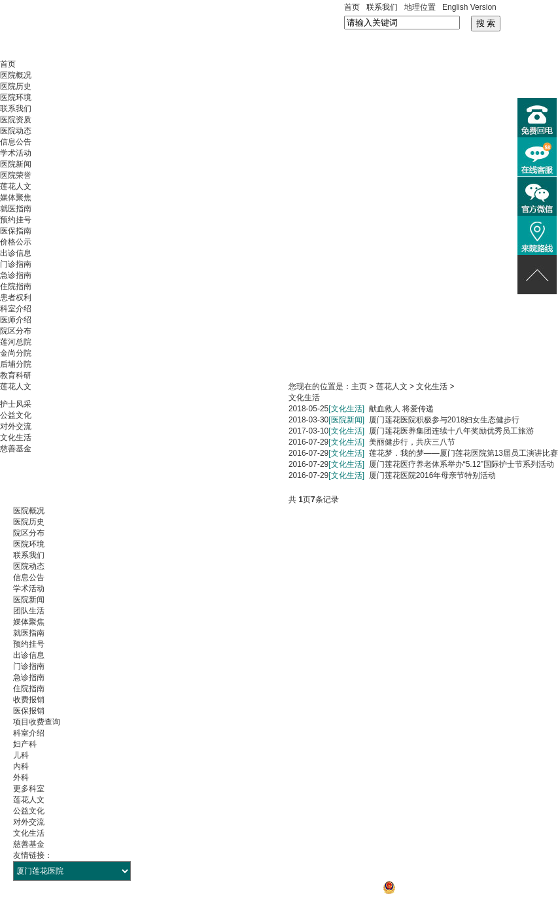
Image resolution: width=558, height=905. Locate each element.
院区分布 (15, 330)
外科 (21, 777)
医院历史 (15, 86)
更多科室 (28, 788)
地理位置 (420, 7)
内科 (21, 766)
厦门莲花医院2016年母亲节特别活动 (433, 475)
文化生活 (15, 437)
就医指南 (15, 208)
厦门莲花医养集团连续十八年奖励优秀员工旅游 (451, 430)
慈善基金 (15, 448)
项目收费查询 (36, 721)
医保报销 (28, 710)
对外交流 (15, 426)
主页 (359, 386)
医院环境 (15, 97)
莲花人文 (15, 186)
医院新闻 (15, 164)
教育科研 (15, 375)
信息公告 (15, 141)
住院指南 (15, 286)
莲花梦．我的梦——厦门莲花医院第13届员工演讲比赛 (463, 453)
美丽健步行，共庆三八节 (412, 442)
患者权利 (15, 297)
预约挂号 (15, 219)
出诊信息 (15, 253)
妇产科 (25, 744)
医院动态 (15, 130)
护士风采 (15, 404)
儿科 (21, 755)
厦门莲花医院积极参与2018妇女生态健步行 (444, 419)
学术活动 (15, 153)
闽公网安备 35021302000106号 (444, 887)
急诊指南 (15, 275)
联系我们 (382, 7)
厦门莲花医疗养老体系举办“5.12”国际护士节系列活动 (461, 464)
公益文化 (15, 415)
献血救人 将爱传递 (401, 408)
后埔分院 (15, 364)
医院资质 (15, 119)
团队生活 (28, 610)
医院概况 (15, 75)
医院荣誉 (15, 175)
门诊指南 (15, 264)
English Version (469, 7)
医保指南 (15, 230)
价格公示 (15, 242)
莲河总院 (15, 342)
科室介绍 (15, 308)
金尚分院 (15, 353)
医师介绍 (15, 319)
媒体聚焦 (15, 197)
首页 (352, 7)
